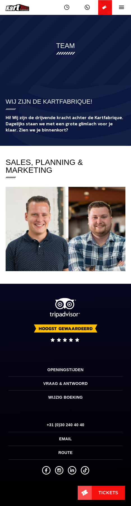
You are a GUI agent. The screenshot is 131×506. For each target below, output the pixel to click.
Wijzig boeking (65, 397)
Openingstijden (65, 369)
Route (65, 452)
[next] (116, 229)
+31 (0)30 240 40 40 (65, 425)
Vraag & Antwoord (65, 383)
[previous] (14, 229)
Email (65, 439)
